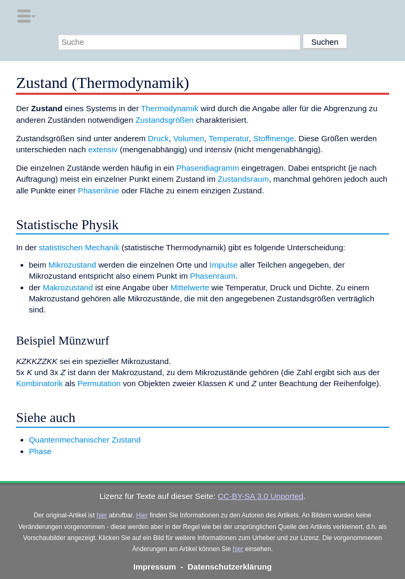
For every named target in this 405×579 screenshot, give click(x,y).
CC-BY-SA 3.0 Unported (260, 496)
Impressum (154, 566)
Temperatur (229, 138)
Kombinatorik (39, 383)
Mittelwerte (189, 287)
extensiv (103, 149)
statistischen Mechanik (78, 247)
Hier (142, 515)
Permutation (99, 383)
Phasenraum (212, 275)
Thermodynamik (169, 108)
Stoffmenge (273, 138)
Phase (40, 451)
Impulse (223, 264)
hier (102, 515)
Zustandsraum (243, 178)
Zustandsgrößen (165, 119)
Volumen (188, 138)
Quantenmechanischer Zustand (85, 439)
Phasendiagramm (207, 167)
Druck (158, 138)
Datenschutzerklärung (230, 566)
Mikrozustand (72, 264)
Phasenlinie (99, 190)
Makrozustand (68, 287)
